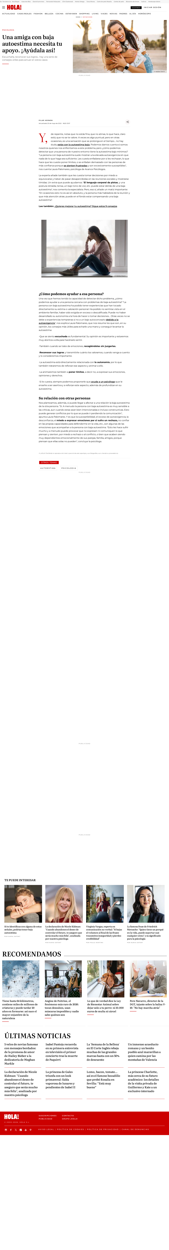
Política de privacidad (103, 1129)
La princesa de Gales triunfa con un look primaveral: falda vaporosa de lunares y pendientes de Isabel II (60, 1079)
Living (95, 14)
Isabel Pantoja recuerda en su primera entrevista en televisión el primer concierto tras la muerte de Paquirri (62, 1052)
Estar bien (71, 14)
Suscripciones (48, 1116)
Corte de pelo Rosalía (104, 1)
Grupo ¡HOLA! (70, 1119)
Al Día (132, 14)
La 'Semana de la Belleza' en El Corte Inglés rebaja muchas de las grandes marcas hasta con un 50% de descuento (103, 1052)
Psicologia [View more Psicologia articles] (68, 468)
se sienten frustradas (75, 165)
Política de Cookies (70, 1129)
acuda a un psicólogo (103, 381)
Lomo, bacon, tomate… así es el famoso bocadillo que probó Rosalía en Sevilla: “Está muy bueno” (103, 1079)
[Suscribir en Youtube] (26, 1130)
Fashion (38, 14)
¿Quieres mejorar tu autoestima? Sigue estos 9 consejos (86, 206)
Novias (113, 14)
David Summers (38, 1)
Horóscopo (144, 14)
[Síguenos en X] (16, 1130)
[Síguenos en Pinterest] (31, 1130)
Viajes (104, 14)
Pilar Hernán (46, 120)
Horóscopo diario (154, 1)
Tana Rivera (91, 1)
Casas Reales (24, 14)
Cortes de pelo (119, 1)
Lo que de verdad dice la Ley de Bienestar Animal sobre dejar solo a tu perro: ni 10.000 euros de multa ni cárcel (105, 1006)
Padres (123, 14)
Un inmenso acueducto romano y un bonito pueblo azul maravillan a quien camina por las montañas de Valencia (144, 1052)
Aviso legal (46, 1129)
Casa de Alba (26, 1)
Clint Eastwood (67, 1)
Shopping (84, 14)
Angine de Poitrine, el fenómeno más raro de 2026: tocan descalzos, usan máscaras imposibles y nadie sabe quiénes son (62, 1008)
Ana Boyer (15, 1)
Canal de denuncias (135, 1129)
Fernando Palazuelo (53, 1)
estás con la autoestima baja (74, 144)
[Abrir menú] (3, 7)
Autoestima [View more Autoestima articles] (48, 468)
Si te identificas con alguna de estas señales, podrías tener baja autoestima (22, 929)
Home (78, 17)
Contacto (68, 1116)
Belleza (49, 14)
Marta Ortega (79, 1)
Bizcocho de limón (132, 1)
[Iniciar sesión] (152, 7)
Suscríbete (136, 7)
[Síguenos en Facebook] (11, 1130)
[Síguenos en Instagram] (6, 1130)
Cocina (59, 14)
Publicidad (45, 1119)
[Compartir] (127, 122)
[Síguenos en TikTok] (21, 1130)
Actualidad (8, 14)
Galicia (143, 1)
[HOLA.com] (14, 7)
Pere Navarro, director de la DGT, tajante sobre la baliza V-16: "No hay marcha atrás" (147, 1004)
